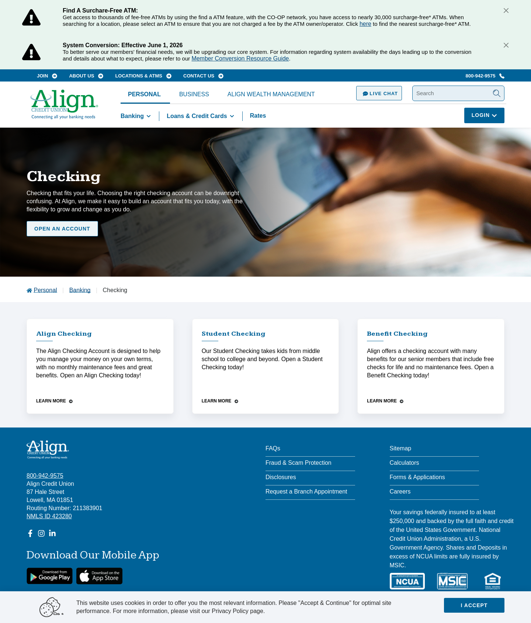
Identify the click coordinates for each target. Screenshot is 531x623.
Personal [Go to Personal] (45, 290)
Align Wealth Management (271, 94)
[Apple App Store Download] (99, 576)
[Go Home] (64, 108)
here (365, 24)
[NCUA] (407, 581)
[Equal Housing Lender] (493, 581)
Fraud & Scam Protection (299, 463)
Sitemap (401, 448)
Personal (144, 94)
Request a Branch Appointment (306, 491)
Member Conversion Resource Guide (240, 58)
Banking (137, 116)
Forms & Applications (417, 477)
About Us (86, 76)
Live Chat (379, 93)
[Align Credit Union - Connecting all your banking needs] (48, 449)
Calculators (404, 463)
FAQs (273, 448)
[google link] (50, 576)
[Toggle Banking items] (148, 116)
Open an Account (62, 229)
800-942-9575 (484, 76)
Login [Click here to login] (484, 115)
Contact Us (203, 76)
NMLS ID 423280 (49, 516)
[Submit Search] (496, 93)
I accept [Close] (474, 605)
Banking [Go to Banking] (80, 290)
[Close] (506, 10)
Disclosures (281, 477)
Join (47, 76)
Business (194, 94)
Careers (400, 491)
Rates (258, 116)
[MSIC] (452, 581)
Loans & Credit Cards (202, 116)
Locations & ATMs (143, 76)
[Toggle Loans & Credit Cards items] (232, 116)
